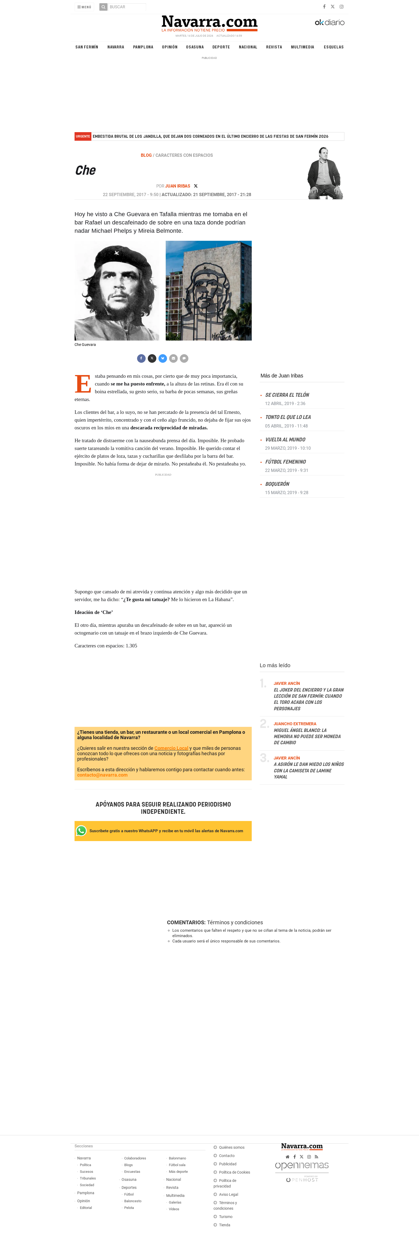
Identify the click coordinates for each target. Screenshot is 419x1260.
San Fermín (86, 46)
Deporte (221, 46)
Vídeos (174, 1209)
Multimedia (302, 46)
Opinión (170, 46)
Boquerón (277, 484)
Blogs (128, 1165)
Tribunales (88, 1178)
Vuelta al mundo (285, 439)
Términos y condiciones (235, 922)
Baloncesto (132, 1201)
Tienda (224, 1225)
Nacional (248, 46)
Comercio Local (171, 748)
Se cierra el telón (287, 395)
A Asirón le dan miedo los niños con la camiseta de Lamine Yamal (309, 771)
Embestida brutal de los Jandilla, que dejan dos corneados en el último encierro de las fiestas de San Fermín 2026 (210, 137)
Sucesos (86, 1172)
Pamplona (143, 46)
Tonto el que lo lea (288, 417)
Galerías (175, 1202)
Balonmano (177, 1158)
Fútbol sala (177, 1165)
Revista (274, 46)
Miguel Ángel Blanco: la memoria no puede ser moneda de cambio (307, 736)
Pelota (129, 1208)
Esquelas (334, 46)
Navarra (115, 46)
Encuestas (132, 1172)
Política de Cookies (234, 1172)
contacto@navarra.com (102, 775)
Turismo (225, 1217)
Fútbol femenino (285, 461)
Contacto (227, 1156)
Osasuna (195, 46)
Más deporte (178, 1172)
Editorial (86, 1208)
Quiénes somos (232, 1147)
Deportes (129, 1187)
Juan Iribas (178, 186)
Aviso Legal (228, 1194)
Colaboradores (135, 1158)
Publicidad (227, 1164)
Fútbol (129, 1194)
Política (85, 1165)
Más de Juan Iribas (282, 376)
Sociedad (87, 1185)
